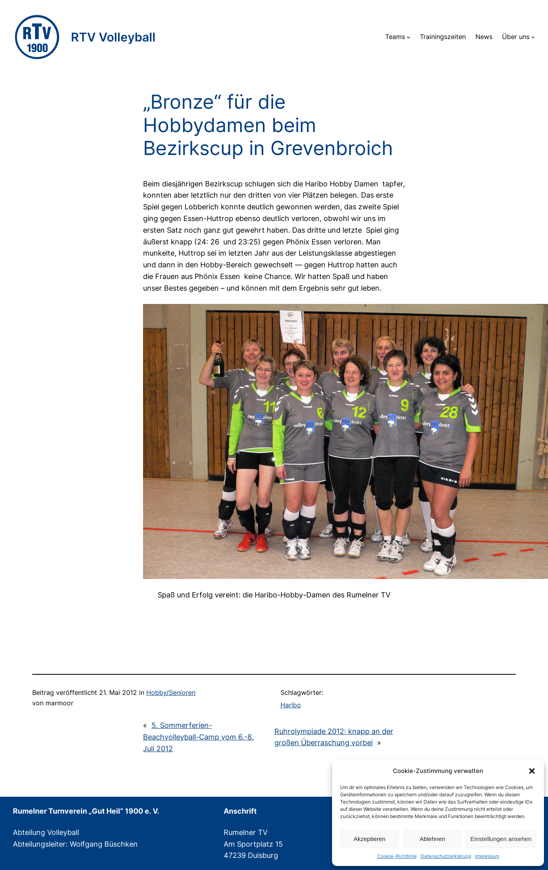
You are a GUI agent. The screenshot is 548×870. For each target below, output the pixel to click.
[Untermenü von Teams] (409, 37)
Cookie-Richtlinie (397, 856)
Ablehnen (432, 838)
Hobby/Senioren (170, 692)
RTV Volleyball (113, 37)
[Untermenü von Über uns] (533, 37)
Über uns (515, 37)
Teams (395, 37)
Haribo (290, 705)
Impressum (487, 856)
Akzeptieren (369, 838)
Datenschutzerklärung (446, 856)
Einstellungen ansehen (500, 838)
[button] (532, 771)
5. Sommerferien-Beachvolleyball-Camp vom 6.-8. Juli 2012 (198, 737)
